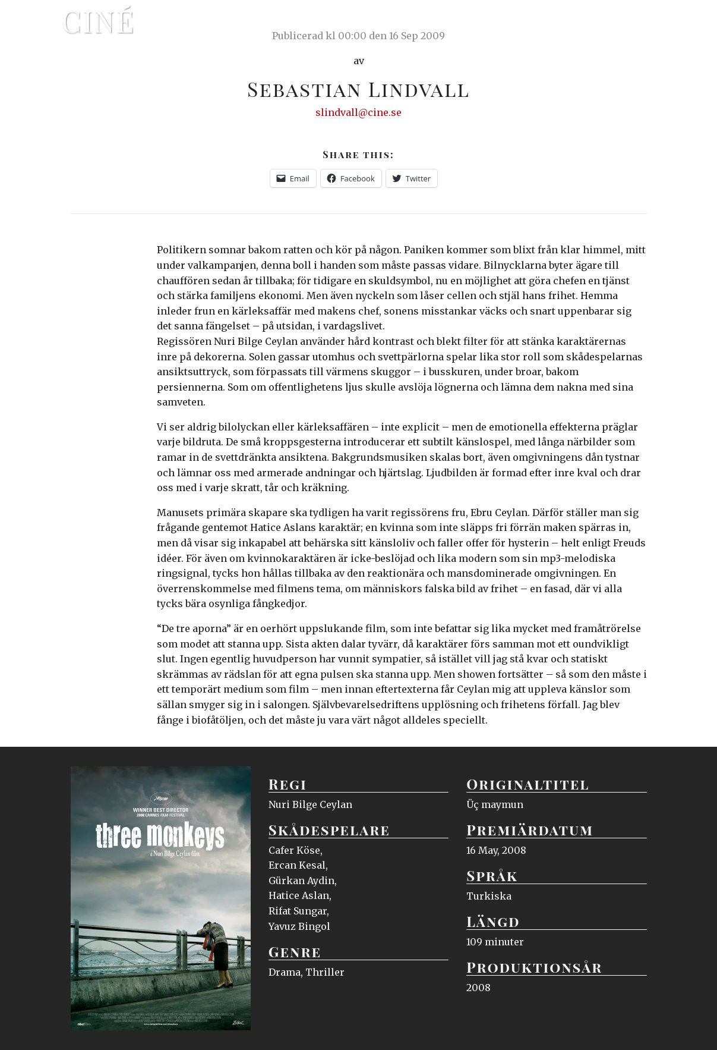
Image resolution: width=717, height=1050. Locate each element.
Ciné (98, 21)
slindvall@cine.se (358, 112)
